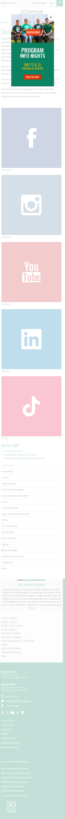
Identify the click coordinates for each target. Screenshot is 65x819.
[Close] (51, 17)
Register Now (32, 77)
